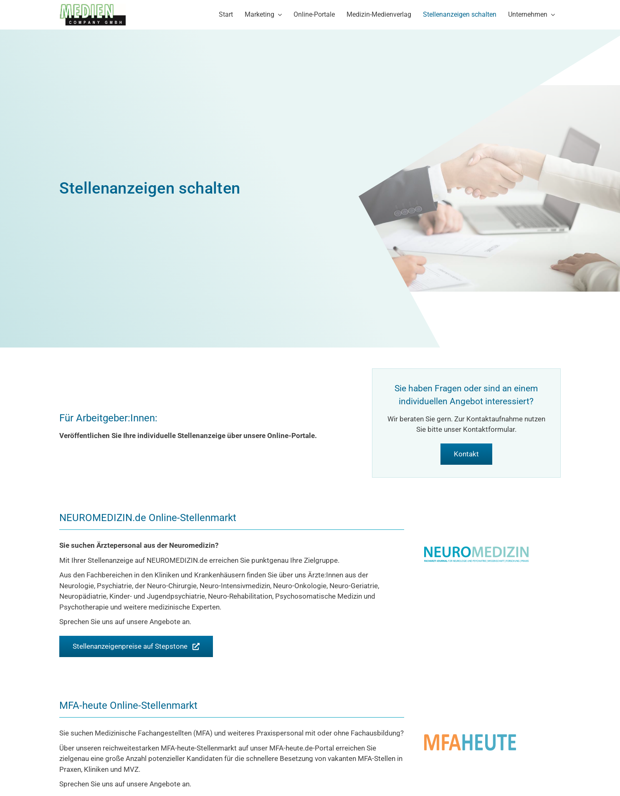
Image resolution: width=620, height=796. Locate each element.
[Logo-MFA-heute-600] (470, 737)
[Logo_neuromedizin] (476, 550)
